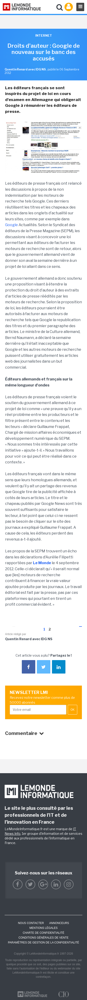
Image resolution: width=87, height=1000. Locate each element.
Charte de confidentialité (43, 932)
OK (72, 709)
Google (11, 225)
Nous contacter (31, 923)
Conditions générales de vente (43, 937)
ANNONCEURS (59, 923)
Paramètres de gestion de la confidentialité (43, 942)
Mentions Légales (43, 928)
